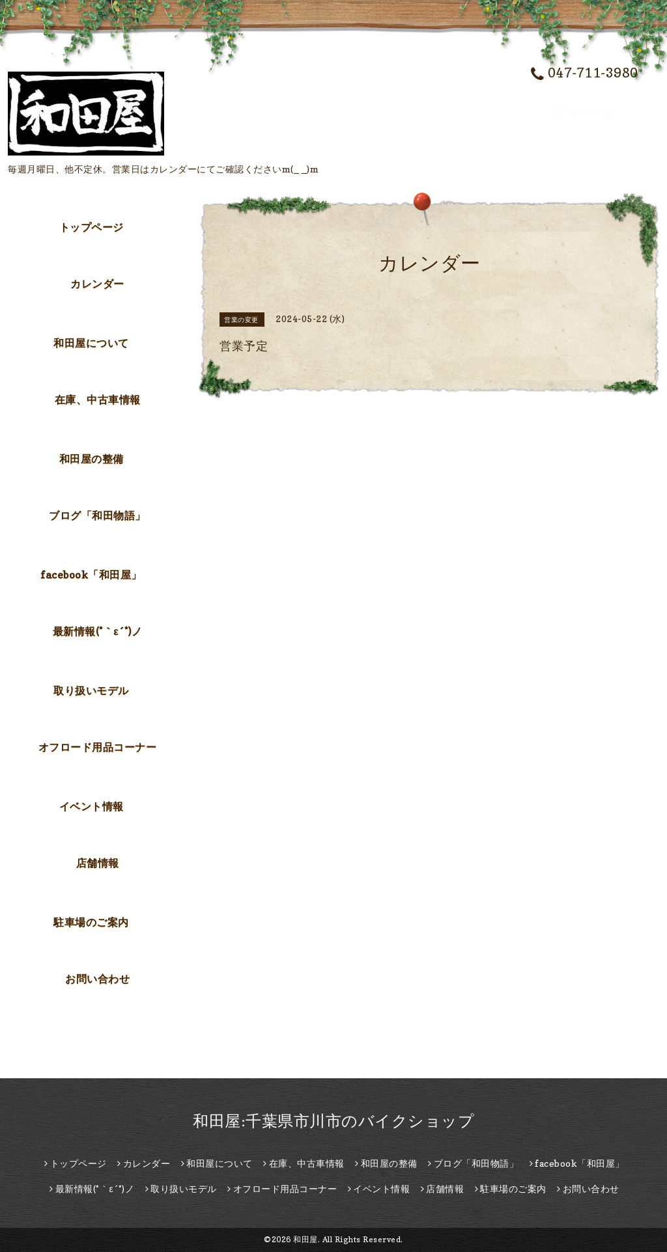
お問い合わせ (97, 978)
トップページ (91, 227)
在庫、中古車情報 (98, 399)
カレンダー (97, 283)
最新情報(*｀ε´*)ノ (98, 631)
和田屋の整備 (91, 458)
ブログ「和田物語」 (97, 515)
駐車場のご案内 (91, 922)
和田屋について (91, 342)
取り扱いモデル (91, 690)
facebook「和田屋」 (91, 574)
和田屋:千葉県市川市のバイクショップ (333, 1120)
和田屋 (305, 1239)
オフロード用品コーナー (97, 747)
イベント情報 (91, 806)
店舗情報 (97, 862)
